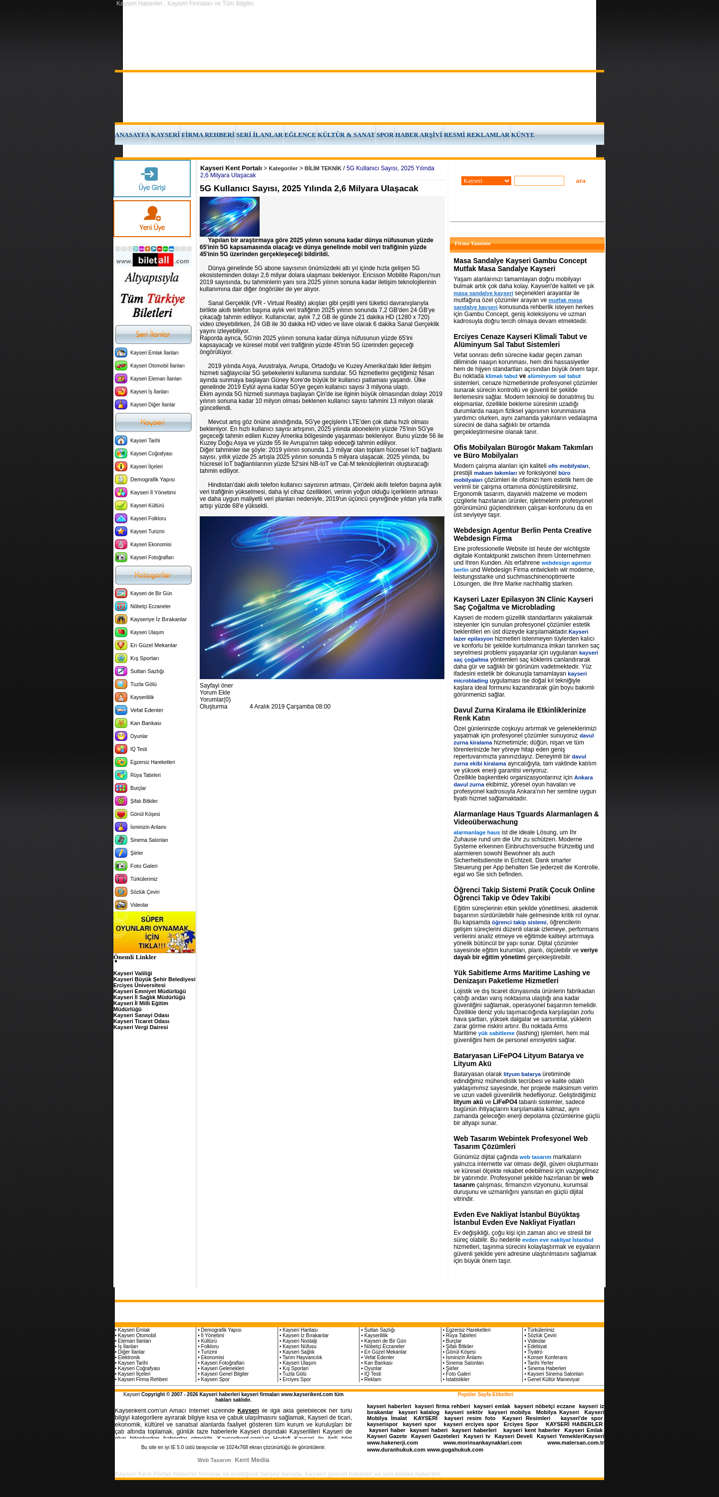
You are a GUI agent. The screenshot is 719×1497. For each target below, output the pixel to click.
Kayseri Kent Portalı (231, 168)
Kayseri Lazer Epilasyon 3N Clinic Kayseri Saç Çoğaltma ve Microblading (523, 603)
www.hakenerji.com (392, 1443)
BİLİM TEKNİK (323, 168)
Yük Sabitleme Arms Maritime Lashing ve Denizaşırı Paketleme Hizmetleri (522, 977)
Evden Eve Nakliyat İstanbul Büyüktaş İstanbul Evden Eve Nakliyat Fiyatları (517, 1218)
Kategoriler (283, 168)
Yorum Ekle (215, 692)
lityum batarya (522, 1074)
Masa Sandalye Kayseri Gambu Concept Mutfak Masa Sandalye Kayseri (520, 265)
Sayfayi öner (216, 685)
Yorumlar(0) (215, 699)
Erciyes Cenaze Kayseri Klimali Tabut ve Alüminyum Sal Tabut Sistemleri (520, 341)
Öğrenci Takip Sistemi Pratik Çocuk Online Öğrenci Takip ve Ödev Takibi (524, 894)
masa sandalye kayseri (483, 293)
